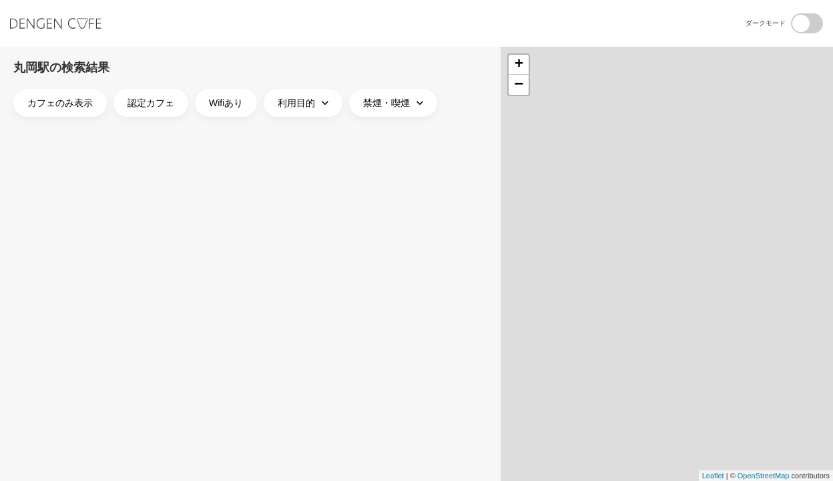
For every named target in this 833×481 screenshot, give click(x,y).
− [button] (518, 85)
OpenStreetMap (764, 476)
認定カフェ (150, 103)
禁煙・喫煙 (395, 103)
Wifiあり (226, 103)
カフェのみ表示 (60, 103)
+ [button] (519, 65)
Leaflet (713, 476)
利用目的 (305, 103)
